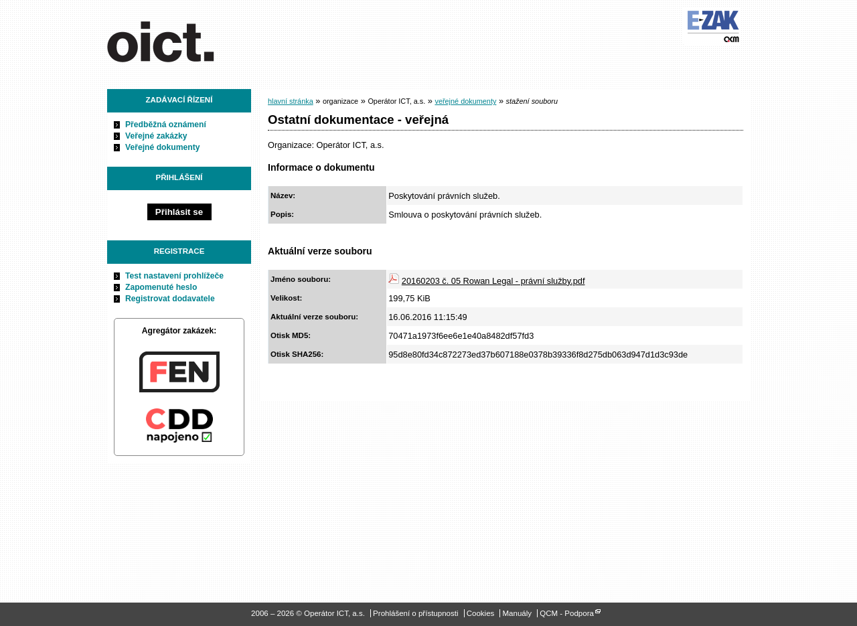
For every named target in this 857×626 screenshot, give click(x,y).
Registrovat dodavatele (170, 298)
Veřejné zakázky (156, 136)
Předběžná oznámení (165, 124)
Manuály (517, 613)
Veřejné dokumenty (162, 147)
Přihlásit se (179, 212)
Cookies (481, 613)
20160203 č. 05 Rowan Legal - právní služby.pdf (493, 281)
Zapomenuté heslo (161, 287)
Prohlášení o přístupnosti (415, 613)
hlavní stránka (290, 101)
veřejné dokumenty (465, 101)
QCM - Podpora (567, 613)
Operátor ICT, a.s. (182, 39)
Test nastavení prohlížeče (174, 276)
